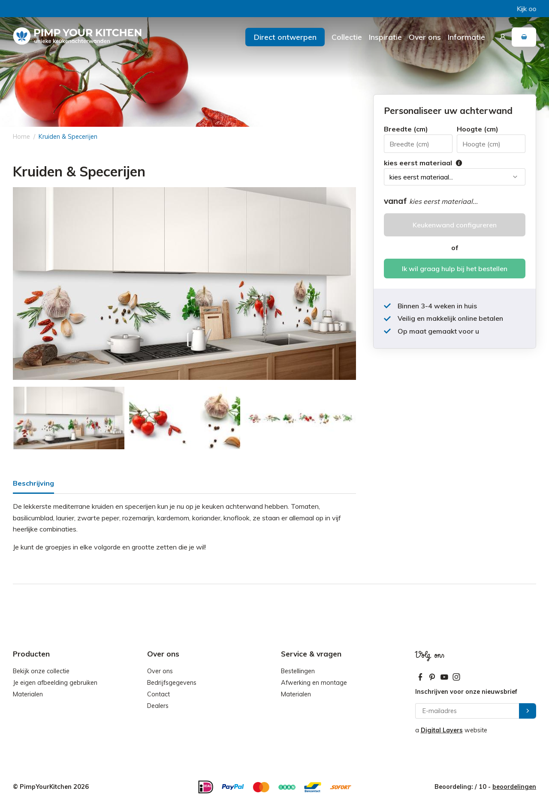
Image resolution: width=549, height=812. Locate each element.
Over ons (425, 37)
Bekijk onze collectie (41, 671)
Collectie (347, 37)
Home (21, 136)
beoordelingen (514, 787)
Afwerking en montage (314, 683)
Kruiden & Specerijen (68, 136)
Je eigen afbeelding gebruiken (55, 683)
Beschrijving (33, 483)
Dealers (158, 706)
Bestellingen (298, 671)
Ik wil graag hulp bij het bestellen (454, 268)
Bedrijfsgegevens (171, 683)
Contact (158, 694)
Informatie (466, 37)
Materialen (28, 694)
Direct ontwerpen (285, 37)
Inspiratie (385, 37)
